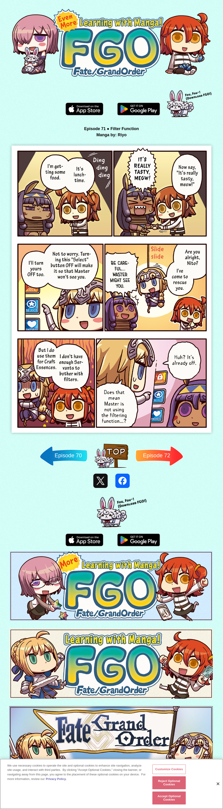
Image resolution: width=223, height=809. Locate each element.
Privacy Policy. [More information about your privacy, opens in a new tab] (56, 779)
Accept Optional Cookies (169, 798)
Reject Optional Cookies (169, 782)
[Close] (218, 784)
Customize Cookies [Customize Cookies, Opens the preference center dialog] (169, 769)
